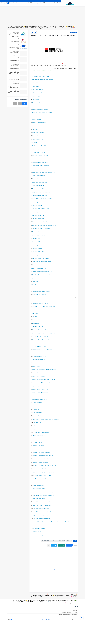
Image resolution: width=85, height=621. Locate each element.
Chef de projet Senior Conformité (39, 235)
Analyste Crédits (35, 86)
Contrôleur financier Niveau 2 (38, 294)
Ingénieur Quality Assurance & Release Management (44, 379)
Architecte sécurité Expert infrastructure (41, 145)
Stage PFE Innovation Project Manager (41, 518)
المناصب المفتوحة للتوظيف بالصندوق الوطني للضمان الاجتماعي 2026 (13, 54)
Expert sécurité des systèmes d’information (42, 349)
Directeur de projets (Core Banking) (40, 336)
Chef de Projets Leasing (37, 248)
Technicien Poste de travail (39, 528)
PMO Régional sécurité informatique (41, 432)
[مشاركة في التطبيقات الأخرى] (48, 545)
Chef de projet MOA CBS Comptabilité (40, 212)
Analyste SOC (35, 129)
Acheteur (34, 73)
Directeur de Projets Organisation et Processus (43, 343)
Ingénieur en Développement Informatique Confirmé (44, 369)
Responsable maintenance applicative (41, 452)
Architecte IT (35, 142)
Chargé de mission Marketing (38, 185)
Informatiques (47, 310)
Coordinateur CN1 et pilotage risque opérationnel (43, 306)
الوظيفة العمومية (44, 4)
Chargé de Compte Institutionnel (39, 182)
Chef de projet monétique (38, 218)
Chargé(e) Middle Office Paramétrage (40, 165)
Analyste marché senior (37, 102)
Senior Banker (36, 482)
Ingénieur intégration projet (38, 376)
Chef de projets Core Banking (38, 245)
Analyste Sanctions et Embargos (39, 126)
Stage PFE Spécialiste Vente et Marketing (42, 505)
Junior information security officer (40, 399)
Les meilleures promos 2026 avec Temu (68, 614)
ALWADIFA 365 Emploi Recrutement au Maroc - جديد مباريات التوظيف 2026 (53, 619)
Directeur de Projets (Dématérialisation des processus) (44, 339)
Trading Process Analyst (38, 535)
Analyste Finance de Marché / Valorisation (41, 93)
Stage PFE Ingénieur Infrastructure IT (41, 502)
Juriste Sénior (36, 409)
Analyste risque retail (37, 119)
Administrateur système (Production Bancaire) (42, 79)
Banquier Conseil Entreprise (38, 152)
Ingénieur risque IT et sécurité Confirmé (41, 386)
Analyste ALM (35, 83)
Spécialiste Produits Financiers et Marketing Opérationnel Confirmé (48, 492)
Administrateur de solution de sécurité (40, 76)
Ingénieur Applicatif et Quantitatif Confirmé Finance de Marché (46, 363)
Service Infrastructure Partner (40, 488)
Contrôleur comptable (37, 284)
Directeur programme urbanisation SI (40, 346)
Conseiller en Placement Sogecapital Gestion (42, 271)
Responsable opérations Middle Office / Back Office (44, 459)
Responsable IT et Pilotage (39, 449)
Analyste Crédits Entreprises (38, 89)
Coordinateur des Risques (38, 310)
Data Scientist (35, 313)
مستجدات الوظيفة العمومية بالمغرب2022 (48, 540)
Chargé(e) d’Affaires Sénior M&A (39, 195)
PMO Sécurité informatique (39, 435)
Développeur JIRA (36, 323)
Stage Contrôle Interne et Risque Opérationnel (43, 495)
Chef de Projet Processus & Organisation (41, 228)
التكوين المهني (7, 4)
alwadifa (75, 610)
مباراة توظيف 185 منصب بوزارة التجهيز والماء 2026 (14, 73)
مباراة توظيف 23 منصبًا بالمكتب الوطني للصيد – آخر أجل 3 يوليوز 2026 (14, 35)
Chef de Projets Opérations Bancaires (40, 258)
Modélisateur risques (37, 412)
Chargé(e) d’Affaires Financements (40, 162)
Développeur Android (37, 320)
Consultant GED (35, 281)
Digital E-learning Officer (37, 326)
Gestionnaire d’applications (38, 359)
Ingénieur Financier (36, 373)
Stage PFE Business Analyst (39, 498)
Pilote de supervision (37, 425)
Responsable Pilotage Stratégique (40, 462)
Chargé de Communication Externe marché (42, 179)
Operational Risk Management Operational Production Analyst (47, 416)
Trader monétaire (37, 531)
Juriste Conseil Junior (37, 402)
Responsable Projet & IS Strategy (40, 469)
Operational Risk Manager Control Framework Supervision (46, 419)
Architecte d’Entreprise (37, 139)
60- (38, 268)
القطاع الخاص (26, 4)
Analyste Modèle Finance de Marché (40, 109)
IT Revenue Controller (37, 396)
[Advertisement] (42, 17)
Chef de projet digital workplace (39, 202)
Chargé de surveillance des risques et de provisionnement (45, 192)
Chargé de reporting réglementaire (40, 189)
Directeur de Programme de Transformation (42, 330)
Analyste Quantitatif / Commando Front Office (42, 112)
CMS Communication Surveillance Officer (41, 261)
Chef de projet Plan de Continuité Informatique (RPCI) (44, 225)
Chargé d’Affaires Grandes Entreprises (40, 169)
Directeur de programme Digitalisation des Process (44, 333)
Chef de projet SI (36, 238)
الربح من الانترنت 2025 (34, 4)
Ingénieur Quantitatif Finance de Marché (41, 382)
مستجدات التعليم (18, 4)
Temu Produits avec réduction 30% (69, 612)
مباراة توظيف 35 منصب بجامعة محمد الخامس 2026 (13, 92)
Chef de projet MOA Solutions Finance (40, 208)
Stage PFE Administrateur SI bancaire (41, 515)
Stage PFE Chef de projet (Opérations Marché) (43, 512)
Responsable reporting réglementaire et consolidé (44, 472)
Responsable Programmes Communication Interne (44, 465)
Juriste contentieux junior (38, 406)
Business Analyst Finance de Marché (40, 155)
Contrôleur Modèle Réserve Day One (40, 303)
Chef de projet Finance (37, 205)
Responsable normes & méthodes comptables (43, 455)
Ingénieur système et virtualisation (40, 392)
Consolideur (35, 278)
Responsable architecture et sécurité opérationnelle (44, 439)
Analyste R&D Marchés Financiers (39, 116)
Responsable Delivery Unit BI (39, 445)
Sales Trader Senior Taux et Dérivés (41, 478)
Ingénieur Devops (36, 366)
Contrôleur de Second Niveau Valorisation (41, 291)
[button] (69, 545)
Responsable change (37, 442)
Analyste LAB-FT (35, 99)
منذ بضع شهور (15, 32)
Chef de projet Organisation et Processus (41, 222)
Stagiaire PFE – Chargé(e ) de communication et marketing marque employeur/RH (51, 521)
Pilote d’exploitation (37, 422)
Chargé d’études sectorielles (38, 175)
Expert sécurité (35, 353)
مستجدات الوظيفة (52, 4)
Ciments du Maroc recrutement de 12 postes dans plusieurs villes (14, 80)
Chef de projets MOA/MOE (38, 251)
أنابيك (12, 4)
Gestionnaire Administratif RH (39, 356)
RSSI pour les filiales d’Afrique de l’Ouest (42, 475)
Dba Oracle (34, 316)
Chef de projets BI (36, 241)
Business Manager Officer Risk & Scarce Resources (43, 159)
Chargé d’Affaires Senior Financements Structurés (43, 172)
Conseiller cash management (38, 265)
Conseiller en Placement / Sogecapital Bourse (42, 275)
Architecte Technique (37, 149)
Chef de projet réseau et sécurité (39, 232)
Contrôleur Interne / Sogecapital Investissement (43, 300)
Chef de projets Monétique (38, 255)
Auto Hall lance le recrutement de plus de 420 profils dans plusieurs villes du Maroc (14, 61)
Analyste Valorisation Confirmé (39, 136)
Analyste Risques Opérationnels (39, 122)
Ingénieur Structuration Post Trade (40, 389)
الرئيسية (59, 4)
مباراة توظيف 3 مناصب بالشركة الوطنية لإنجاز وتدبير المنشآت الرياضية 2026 (13, 86)
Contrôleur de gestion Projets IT (39, 288)
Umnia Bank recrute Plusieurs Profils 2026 (15, 41)
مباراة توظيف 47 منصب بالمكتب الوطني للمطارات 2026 (14, 47)
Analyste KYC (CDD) (36, 96)
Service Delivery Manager (38, 485)
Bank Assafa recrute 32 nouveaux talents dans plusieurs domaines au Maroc (14, 67)
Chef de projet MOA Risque (38, 215)
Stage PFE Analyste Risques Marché (41, 508)
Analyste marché (36, 106)
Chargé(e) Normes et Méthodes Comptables (42, 198)
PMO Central (35, 429)
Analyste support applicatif (38, 132)
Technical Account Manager (39, 525)
